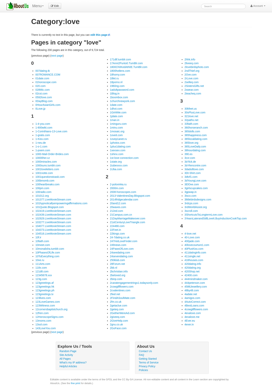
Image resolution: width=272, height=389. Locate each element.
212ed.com (116, 210)
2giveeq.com (117, 316)
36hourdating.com (195, 150)
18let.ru (114, 78)
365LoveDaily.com (195, 146)
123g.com (41, 279)
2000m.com (117, 188)
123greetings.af (44, 282)
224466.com (117, 226)
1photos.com (117, 142)
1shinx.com (116, 154)
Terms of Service (148, 362)
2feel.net (115, 294)
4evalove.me (192, 316)
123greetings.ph (44, 290)
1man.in (114, 120)
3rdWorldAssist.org (196, 207)
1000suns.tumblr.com (47, 165)
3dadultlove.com (194, 169)
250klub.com (117, 260)
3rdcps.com (191, 203)
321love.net (191, 116)
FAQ (141, 354)
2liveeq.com (192, 63)
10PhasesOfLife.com (47, 252)
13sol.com (41, 324)
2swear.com (192, 89)
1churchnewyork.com (122, 101)
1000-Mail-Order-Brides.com (52, 154)
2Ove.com (191, 74)
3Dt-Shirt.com (193, 173)
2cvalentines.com (120, 290)
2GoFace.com (118, 328)
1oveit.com (116, 135)
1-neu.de (40, 142)
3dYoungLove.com (195, 180)
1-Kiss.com (41, 138)
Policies (143, 370)
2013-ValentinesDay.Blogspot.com (130, 195)
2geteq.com (117, 309)
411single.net (192, 256)
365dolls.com (192, 131)
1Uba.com (116, 169)
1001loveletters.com (47, 169)
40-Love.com (192, 237)
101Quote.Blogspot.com (49, 207)
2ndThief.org (192, 70)
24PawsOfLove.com (122, 248)
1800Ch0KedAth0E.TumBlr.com (128, 67)
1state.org (116, 161)
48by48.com (192, 290)
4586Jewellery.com (196, 286)
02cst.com (41, 93)
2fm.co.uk (115, 301)
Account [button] (257, 5)
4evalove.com (193, 313)
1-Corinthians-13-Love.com (51, 131)
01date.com (42, 78)
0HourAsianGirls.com (47, 104)
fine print (75, 383)
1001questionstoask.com (50, 176)
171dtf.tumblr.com (120, 59)
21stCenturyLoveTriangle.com (127, 222)
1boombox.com (119, 97)
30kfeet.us (191, 108)
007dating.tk (42, 70)
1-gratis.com (42, 135)
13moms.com (43, 320)
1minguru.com (118, 123)
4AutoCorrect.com (195, 301)
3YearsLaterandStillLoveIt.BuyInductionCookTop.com (216, 218)
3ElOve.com (192, 184)
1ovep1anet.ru (118, 138)
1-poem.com (42, 150)
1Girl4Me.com (118, 112)
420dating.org (193, 267)
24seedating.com (120, 252)
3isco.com (190, 195)
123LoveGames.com (47, 301)
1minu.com (116, 127)
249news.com (118, 244)
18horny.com (117, 74)
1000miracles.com (46, 161)
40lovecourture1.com (197, 244)
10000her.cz (42, 157)
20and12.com (118, 203)
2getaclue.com (118, 305)
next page (57, 55)
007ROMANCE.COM (47, 74)
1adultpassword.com (122, 89)
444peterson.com (195, 282)
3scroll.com (191, 210)
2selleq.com (192, 82)
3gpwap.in (191, 191)
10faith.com (42, 241)
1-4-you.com (42, 123)
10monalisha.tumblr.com (49, 248)
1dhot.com (116, 108)
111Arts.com (42, 263)
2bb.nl (113, 267)
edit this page (98, 34)
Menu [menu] (38, 6)
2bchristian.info (119, 271)
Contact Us (145, 351)
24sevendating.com (121, 256)
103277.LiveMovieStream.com (53, 222)
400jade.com (192, 241)
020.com (40, 85)
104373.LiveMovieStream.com (53, 229)
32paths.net (191, 120)
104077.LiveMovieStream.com (53, 226)
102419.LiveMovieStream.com (53, 210)
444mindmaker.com (196, 279)
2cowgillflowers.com (121, 286)
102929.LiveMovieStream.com (53, 218)
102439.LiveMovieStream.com (53, 214)
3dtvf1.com (191, 176)
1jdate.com (116, 116)
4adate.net (191, 294)
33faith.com (191, 123)
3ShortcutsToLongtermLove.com (204, 214)
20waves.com (118, 207)
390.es (188, 154)
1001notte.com (44, 173)
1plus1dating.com (120, 146)
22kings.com (117, 233)
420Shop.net (192, 271)
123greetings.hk (44, 286)
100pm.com (42, 188)
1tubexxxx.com (119, 165)
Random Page (68, 351)
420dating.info (193, 263)
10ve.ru (39, 260)
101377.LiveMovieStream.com (53, 199)
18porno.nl (116, 82)
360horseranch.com (196, 127)
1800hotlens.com (120, 70)
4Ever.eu (190, 320)
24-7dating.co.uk (120, 237)
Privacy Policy (147, 366)
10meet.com (42, 244)
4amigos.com (192, 297)
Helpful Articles (68, 366)
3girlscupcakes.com (196, 188)
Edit (55, 5)
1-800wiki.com (43, 127)
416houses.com (194, 260)
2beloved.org (117, 275)
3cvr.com (190, 157)
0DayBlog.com (44, 101)
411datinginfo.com (195, 252)
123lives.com (43, 297)
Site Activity (66, 354)
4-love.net (190, 233)
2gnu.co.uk (116, 324)
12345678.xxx (43, 275)
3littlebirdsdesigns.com (198, 199)
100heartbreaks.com (47, 184)
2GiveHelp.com (119, 320)
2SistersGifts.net (194, 85)
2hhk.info (190, 59)
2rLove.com (191, 78)
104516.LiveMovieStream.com (53, 233)
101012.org (42, 195)
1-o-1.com (41, 146)
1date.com (116, 104)
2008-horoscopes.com (123, 191)
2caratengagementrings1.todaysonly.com (134, 282)
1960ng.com (117, 85)
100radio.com (43, 191)
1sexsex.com (117, 150)
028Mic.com (42, 89)
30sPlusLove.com (195, 112)
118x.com (41, 267)
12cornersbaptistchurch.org (51, 309)
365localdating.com (196, 138)
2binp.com (116, 279)
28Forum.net (117, 263)
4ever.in (189, 324)
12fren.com (42, 313)
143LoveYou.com (45, 328)
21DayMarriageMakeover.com (127, 218)
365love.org (191, 142)
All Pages (65, 358)
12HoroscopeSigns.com (49, 316)
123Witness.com (45, 305)
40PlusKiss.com (194, 248)
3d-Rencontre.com (195, 165)
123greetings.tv (44, 294)
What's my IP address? (73, 362)
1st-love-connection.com (124, 157)
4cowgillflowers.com (196, 309)
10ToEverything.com (47, 256)
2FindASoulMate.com (122, 297)
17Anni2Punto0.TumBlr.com (126, 63)
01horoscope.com (45, 82)
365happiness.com (196, 135)
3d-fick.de (190, 161)
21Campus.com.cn (121, 214)
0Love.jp (40, 108)
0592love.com (43, 97)
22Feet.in (115, 229)
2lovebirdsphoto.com (197, 67)
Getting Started (148, 358)
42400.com (191, 275)
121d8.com (41, 271)
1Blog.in (115, 93)
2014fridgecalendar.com (124, 199)
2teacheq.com (193, 93)
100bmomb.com (44, 180)
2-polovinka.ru (118, 184)
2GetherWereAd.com (122, 313)
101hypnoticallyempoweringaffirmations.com (61, 203)
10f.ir (38, 237)
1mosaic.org (117, 131)
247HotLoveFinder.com (123, 241)
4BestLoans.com (194, 305)
